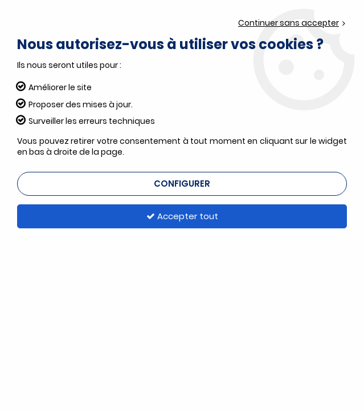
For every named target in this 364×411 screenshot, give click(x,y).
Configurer (182, 184)
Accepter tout (182, 216)
